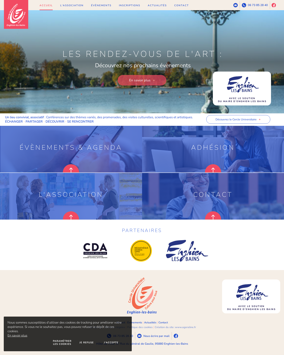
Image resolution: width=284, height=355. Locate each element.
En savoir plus (17, 335)
